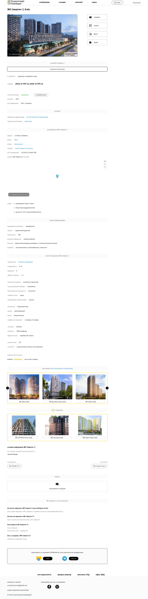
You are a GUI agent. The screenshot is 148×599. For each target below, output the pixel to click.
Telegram (73, 558)
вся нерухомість (44, 574)
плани (94, 25)
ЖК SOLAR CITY (14, 466)
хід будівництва (40, 95)
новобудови (44, 2)
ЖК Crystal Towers (99, 466)
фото (93, 34)
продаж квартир (64, 574)
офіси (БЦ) (100, 574)
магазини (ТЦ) (83, 574)
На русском (137, 3)
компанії (79, 2)
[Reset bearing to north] (105, 167)
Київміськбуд (43, 117)
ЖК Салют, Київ (90, 402)
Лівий (16, 140)
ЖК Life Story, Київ (57, 437)
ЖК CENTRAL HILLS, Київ (23, 437)
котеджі (62, 2)
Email (47, 558)
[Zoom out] (105, 164)
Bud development (32, 117)
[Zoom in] (105, 161)
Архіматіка (28, 121)
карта (94, 2)
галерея (94, 17)
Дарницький (18, 144)
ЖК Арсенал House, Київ (57, 402)
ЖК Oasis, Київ (24, 402)
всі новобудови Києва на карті (18, 194)
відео (93, 42)
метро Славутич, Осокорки (24, 148)
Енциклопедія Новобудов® (22, 595)
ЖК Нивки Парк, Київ (90, 437)
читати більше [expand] (12, 454)
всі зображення (14, 54)
